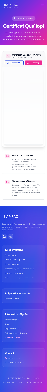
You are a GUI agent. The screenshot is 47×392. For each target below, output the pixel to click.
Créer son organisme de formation (19, 269)
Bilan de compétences (14, 273)
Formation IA (10, 255)
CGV (7, 324)
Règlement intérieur (13, 328)
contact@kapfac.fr (14, 362)
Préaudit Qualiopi (12, 299)
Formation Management (15, 260)
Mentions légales (12, 319)
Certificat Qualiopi (12, 338)
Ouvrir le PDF (14, 63)
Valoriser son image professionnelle (19, 278)
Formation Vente (12, 264)
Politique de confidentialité (16, 333)
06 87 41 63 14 (12, 358)
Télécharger (33, 63)
